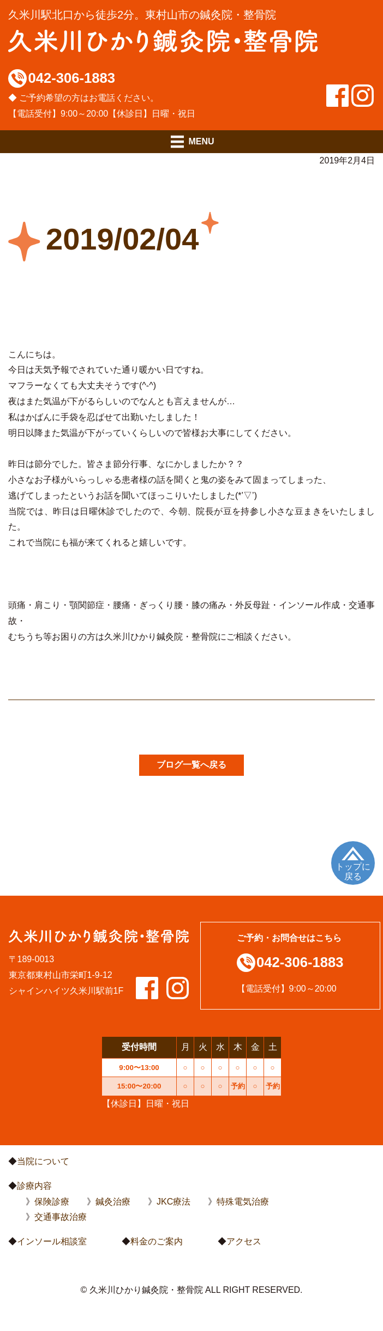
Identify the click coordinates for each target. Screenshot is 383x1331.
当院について (43, 1161)
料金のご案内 (156, 1241)
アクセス (243, 1241)
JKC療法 (173, 1201)
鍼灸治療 (112, 1201)
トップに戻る (353, 871)
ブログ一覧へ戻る (191, 764)
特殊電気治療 (243, 1201)
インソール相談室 (52, 1241)
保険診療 (51, 1201)
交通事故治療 (60, 1216)
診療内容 (34, 1185)
